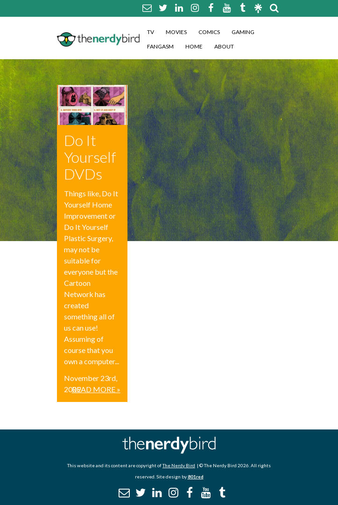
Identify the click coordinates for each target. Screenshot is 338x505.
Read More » (96, 389)
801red (196, 476)
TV (150, 31)
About (224, 46)
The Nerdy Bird (178, 465)
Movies (176, 31)
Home (194, 46)
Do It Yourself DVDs (90, 157)
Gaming (243, 31)
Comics (209, 31)
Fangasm (160, 46)
